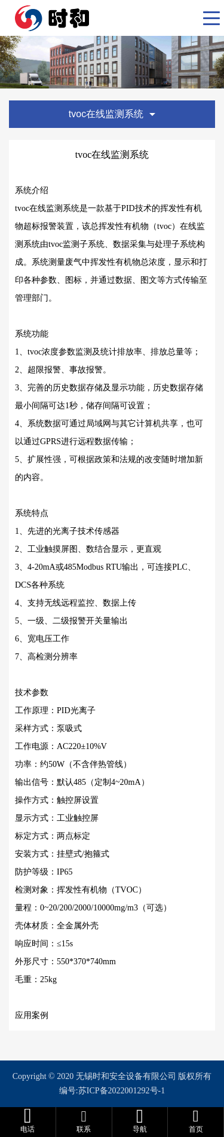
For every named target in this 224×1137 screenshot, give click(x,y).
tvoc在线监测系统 (112, 114)
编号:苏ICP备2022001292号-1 (112, 1090)
